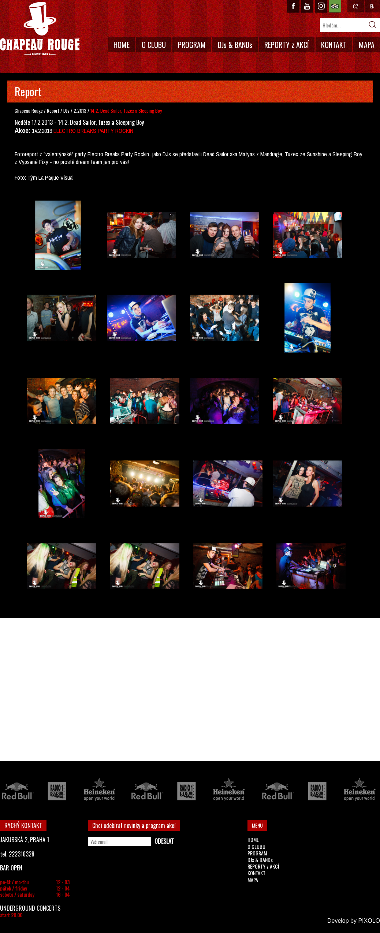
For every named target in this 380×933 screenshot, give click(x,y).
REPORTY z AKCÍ (286, 44)
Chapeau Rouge (29, 110)
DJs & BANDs (235, 44)
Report (53, 110)
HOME (121, 44)
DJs (67, 110)
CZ (355, 6)
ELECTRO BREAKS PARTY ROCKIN (93, 131)
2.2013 (80, 110)
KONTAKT (334, 44)
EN (372, 6)
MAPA (367, 44)
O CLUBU (154, 44)
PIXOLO (369, 921)
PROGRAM (192, 44)
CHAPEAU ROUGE (40, 29)
